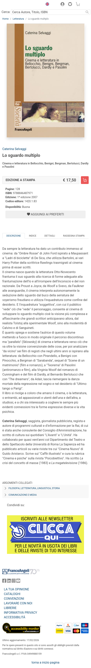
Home (5, 18)
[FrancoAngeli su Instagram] (14, 581)
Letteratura (18, 18)
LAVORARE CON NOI (18, 603)
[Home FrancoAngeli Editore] (15, 4)
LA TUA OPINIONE (16, 589)
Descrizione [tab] (13, 235)
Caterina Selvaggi (14, 149)
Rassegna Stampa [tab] (74, 235)
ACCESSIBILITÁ (14, 617)
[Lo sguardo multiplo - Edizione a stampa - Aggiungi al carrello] (85, 180)
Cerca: (6, 12)
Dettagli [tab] (49, 235)
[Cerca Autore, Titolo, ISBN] (47, 12)
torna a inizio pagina (45, 662)
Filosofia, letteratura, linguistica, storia (34, 488)
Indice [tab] (32, 235)
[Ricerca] (87, 12)
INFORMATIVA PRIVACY (20, 612)
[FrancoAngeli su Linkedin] (9, 581)
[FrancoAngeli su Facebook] (4, 581)
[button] (46, 4)
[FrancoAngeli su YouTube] (18, 581)
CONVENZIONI (14, 598)
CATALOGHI (12, 594)
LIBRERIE (10, 608)
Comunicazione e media (23, 495)
